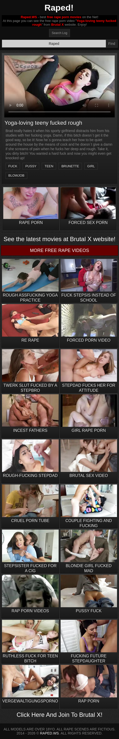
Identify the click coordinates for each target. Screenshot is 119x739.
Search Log (59, 33)
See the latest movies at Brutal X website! (59, 239)
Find (111, 44)
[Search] (54, 43)
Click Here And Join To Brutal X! (60, 714)
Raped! (59, 7)
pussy (30, 166)
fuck (12, 166)
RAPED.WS (49, 733)
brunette (70, 166)
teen (48, 166)
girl (91, 166)
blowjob (16, 175)
